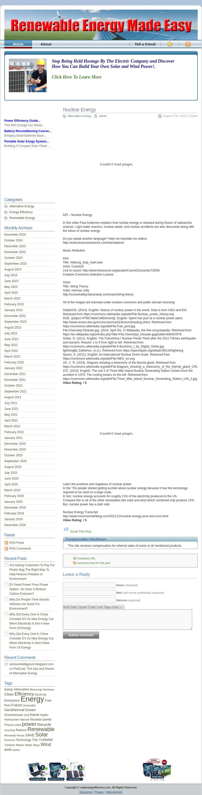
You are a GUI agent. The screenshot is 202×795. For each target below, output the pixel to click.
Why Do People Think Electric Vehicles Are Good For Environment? (29, 604)
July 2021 (10, 403)
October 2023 (13, 258)
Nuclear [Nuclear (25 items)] (36, 719)
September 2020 (15, 461)
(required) (127, 585)
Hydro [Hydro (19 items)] (44, 715)
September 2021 (15, 391)
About (45, 44)
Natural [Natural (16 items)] (24, 719)
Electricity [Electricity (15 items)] (41, 694)
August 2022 (12, 327)
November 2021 (15, 380)
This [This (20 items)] (35, 740)
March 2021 (12, 426)
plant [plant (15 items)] (18, 724)
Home (18, 44)
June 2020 (11, 478)
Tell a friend (145, 44)
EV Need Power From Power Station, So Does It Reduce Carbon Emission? (28, 589)
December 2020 (15, 443)
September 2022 (15, 322)
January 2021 (13, 438)
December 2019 (15, 507)
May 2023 (11, 287)
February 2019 (14, 513)
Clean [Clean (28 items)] (9, 694)
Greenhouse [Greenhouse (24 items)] (13, 715)
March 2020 (12, 490)
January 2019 (13, 519)
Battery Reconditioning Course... (28, 131)
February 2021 (14, 432)
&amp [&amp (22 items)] (8, 689)
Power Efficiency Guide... (22, 120)
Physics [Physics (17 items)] (9, 724)
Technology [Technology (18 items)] (23, 740)
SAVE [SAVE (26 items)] (30, 735)
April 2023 (11, 292)
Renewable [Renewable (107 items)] (41, 729)
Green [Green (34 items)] (30, 710)
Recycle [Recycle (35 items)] (44, 724)
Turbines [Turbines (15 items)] (9, 745)
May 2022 (11, 345)
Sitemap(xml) (114, 791)
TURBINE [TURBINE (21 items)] (46, 740)
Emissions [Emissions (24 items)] (12, 700)
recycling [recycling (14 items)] (9, 730)
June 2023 (11, 281)
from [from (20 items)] (7, 705)
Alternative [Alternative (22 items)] (21, 689)
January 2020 (13, 502)
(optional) (128, 600)
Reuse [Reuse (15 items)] (21, 735)
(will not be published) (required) (140, 592)
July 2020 (10, 473)
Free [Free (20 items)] (48, 700)
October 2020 (13, 455)
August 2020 (12, 467)
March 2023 (12, 298)
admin (103, 115)
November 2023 (15, 252)
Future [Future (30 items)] (16, 705)
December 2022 (15, 316)
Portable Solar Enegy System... (26, 141)
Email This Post (80, 531)
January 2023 (13, 310)
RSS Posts (16, 542)
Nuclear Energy (79, 109)
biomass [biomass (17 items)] (48, 689)
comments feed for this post (93, 562)
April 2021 (11, 420)
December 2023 (15, 246)
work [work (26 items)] (8, 750)
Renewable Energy (22, 218)
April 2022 (11, 351)
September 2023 (15, 263)
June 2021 (11, 409)
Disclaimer (86, 791)
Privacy (99, 791)
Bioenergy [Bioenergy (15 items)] (36, 689)
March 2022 (12, 356)
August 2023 (12, 269)
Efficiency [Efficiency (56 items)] (24, 694)
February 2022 (14, 362)
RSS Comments (20, 548)
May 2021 (11, 414)
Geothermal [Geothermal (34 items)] (14, 710)
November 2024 (15, 234)
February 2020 (14, 496)
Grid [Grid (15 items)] (26, 714)
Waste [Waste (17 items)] (20, 745)
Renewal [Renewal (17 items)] (10, 735)
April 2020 (11, 484)
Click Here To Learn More (77, 77)
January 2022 (13, 368)
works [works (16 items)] (16, 749)
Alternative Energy (79, 115)
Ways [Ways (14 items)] (36, 745)
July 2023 (10, 275)
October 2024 (13, 240)
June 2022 (11, 339)
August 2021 (12, 397)
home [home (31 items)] (34, 715)
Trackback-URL (86, 558)
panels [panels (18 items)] (47, 719)
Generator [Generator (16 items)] (29, 705)
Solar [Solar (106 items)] (41, 735)
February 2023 (14, 304)
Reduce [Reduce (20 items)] (21, 730)
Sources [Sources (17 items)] (9, 739)
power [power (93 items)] (29, 724)
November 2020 (15, 449)
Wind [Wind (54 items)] (46, 744)
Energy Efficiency (21, 212)
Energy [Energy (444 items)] (32, 699)
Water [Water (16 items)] (28, 745)
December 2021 (15, 374)
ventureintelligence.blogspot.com (31, 664)
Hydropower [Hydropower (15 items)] (11, 719)
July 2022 (10, 333)
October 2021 (13, 385)
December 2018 (15, 525)
